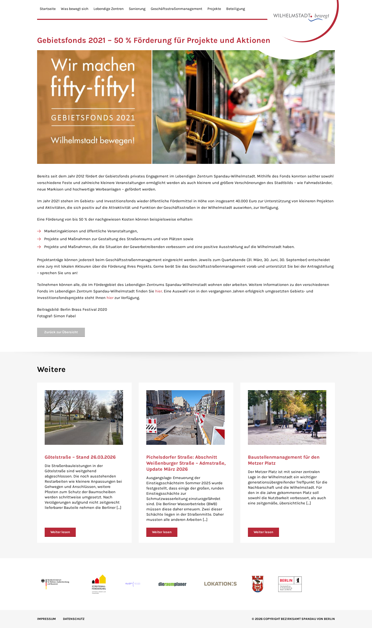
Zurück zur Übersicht (61, 332)
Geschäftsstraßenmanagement (176, 9)
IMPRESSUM (46, 619)
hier (158, 291)
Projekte (214, 9)
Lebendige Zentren (109, 9)
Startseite (48, 9)
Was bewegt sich (74, 9)
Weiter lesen (60, 532)
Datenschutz (74, 619)
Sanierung (137, 9)
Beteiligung (235, 9)
